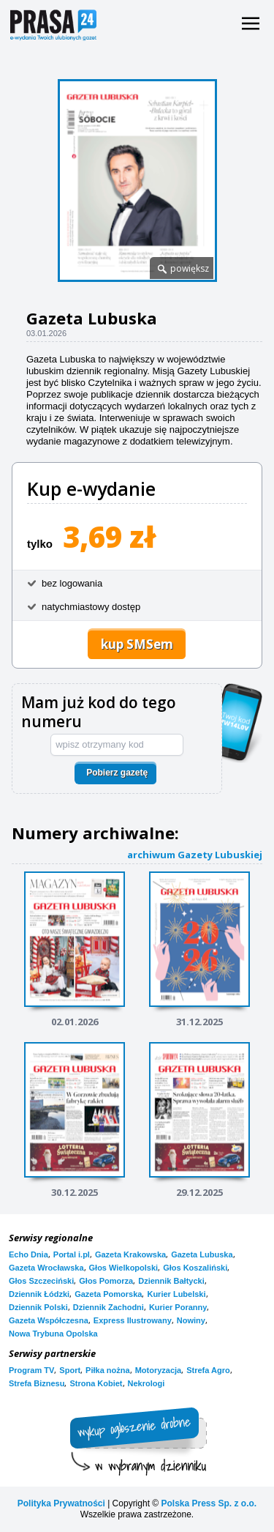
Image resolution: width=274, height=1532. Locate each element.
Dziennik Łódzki (39, 1294)
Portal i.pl (71, 1254)
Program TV (31, 1370)
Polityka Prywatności (61, 1503)
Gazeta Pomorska (108, 1294)
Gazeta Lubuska (201, 1254)
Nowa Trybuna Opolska (53, 1333)
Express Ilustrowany (133, 1320)
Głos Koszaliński (195, 1267)
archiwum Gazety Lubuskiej (194, 854)
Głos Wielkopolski (124, 1267)
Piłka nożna (107, 1370)
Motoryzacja (158, 1370)
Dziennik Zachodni (108, 1307)
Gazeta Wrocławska (46, 1267)
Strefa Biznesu (36, 1383)
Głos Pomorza (106, 1280)
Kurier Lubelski (176, 1294)
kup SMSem (137, 644)
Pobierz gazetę (117, 772)
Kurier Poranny (178, 1307)
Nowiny (191, 1320)
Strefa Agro (208, 1370)
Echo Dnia (28, 1254)
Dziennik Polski (38, 1307)
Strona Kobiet (95, 1383)
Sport (69, 1370)
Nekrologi (146, 1383)
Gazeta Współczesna (48, 1320)
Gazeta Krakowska (130, 1254)
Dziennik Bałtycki (171, 1280)
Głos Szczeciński (41, 1280)
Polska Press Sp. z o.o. (208, 1503)
